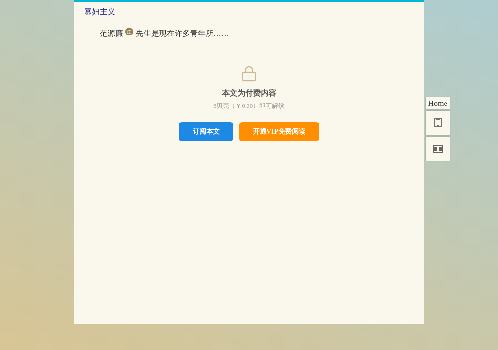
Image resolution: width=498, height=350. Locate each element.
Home (437, 103)
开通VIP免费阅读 (279, 131)
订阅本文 (206, 131)
